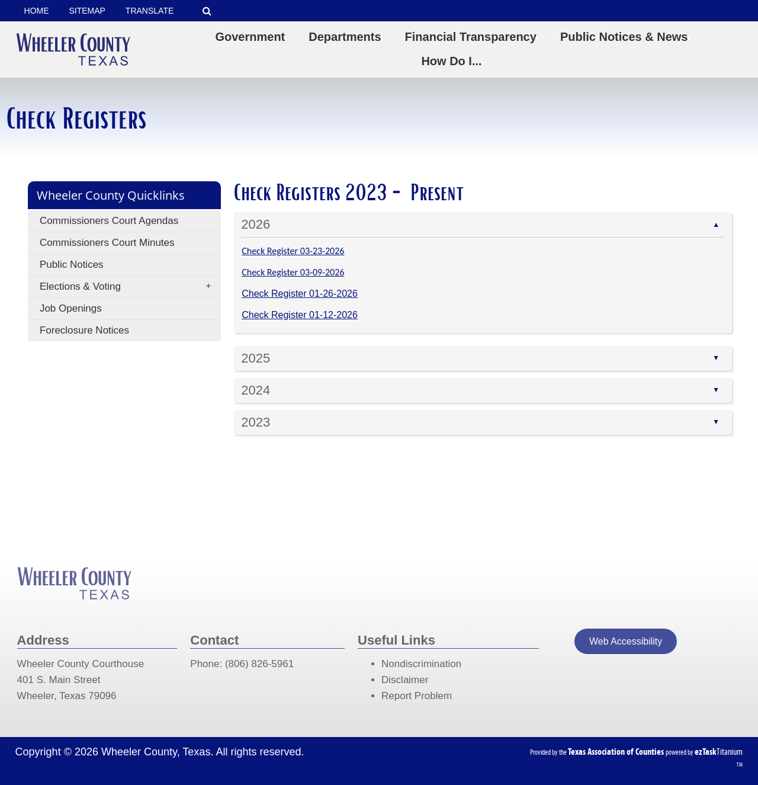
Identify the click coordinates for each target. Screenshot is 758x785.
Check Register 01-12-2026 (300, 315)
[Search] (207, 11)
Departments (347, 36)
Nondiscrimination (421, 663)
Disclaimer (404, 679)
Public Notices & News (626, 36)
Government (252, 36)
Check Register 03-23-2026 (293, 251)
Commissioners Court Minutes (107, 242)
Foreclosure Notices (84, 330)
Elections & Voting (129, 287)
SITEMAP (87, 10)
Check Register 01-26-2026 (300, 294)
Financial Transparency (473, 36)
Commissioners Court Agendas (109, 220)
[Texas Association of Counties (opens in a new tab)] (617, 751)
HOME (36, 10)
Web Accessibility (625, 641)
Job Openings (71, 308)
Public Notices (72, 264)
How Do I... (453, 61)
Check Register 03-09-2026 (293, 272)
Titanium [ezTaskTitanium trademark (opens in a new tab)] (719, 751)
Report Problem (416, 695)
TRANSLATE (150, 10)
